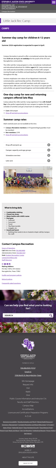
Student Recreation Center (15, 255)
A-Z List (28, 416)
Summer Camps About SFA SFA (28, 438)
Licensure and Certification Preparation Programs (28, 412)
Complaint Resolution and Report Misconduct (32, 425)
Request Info (28, 384)
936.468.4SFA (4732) (28, 368)
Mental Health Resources (44, 422)
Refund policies (7, 279)
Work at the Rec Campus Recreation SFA (28, 440)
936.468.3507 (20, 253)
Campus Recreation (8, 11)
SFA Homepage (28, 381)
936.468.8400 (20, 250)
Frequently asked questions (11, 283)
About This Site (28, 457)
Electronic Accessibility (10, 422)
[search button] (50, 315)
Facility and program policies (12, 275)
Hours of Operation (8, 248)
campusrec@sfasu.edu (9, 258)
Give (28, 395)
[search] (28, 315)
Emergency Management (9, 425)
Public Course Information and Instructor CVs (28, 398)
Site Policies (27, 433)
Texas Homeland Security (31, 428)
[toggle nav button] (53, 2)
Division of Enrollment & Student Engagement (14, 7)
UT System (50, 425)
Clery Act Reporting (26, 431)
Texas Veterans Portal (46, 428)
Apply (28, 391)
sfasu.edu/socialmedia (28, 452)
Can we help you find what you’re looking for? (28, 307)
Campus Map (28, 405)
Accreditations (28, 409)
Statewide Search (17, 428)
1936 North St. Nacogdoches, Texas (28, 375)
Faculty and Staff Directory (28, 402)
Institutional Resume (39, 431)
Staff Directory (7, 260)
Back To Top (28, 463)
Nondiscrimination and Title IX (27, 422)
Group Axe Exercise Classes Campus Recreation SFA (28, 442)
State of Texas (7, 428)
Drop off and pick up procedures (17, 113)
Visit (28, 388)
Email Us (28, 371)
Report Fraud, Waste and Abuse (9, 431)
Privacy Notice (50, 431)
